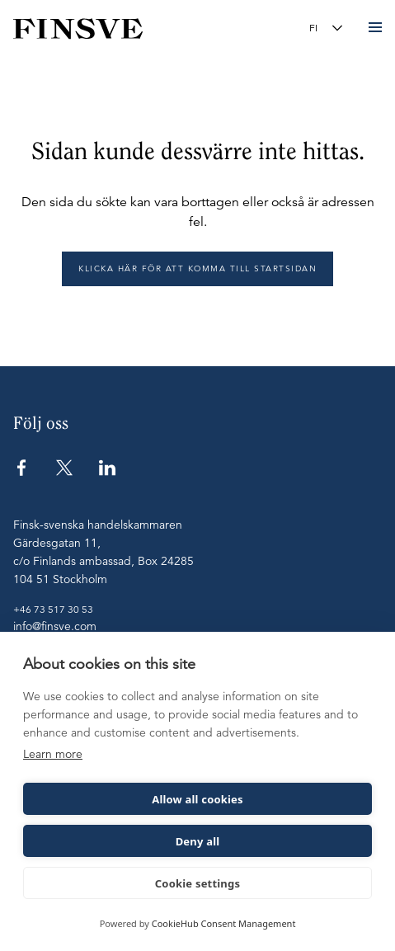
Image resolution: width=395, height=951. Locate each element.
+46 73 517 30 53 (53, 609)
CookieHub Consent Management (224, 923)
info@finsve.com (54, 626)
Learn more (52, 753)
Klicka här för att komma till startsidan (197, 268)
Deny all (198, 841)
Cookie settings (197, 883)
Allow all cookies (197, 799)
